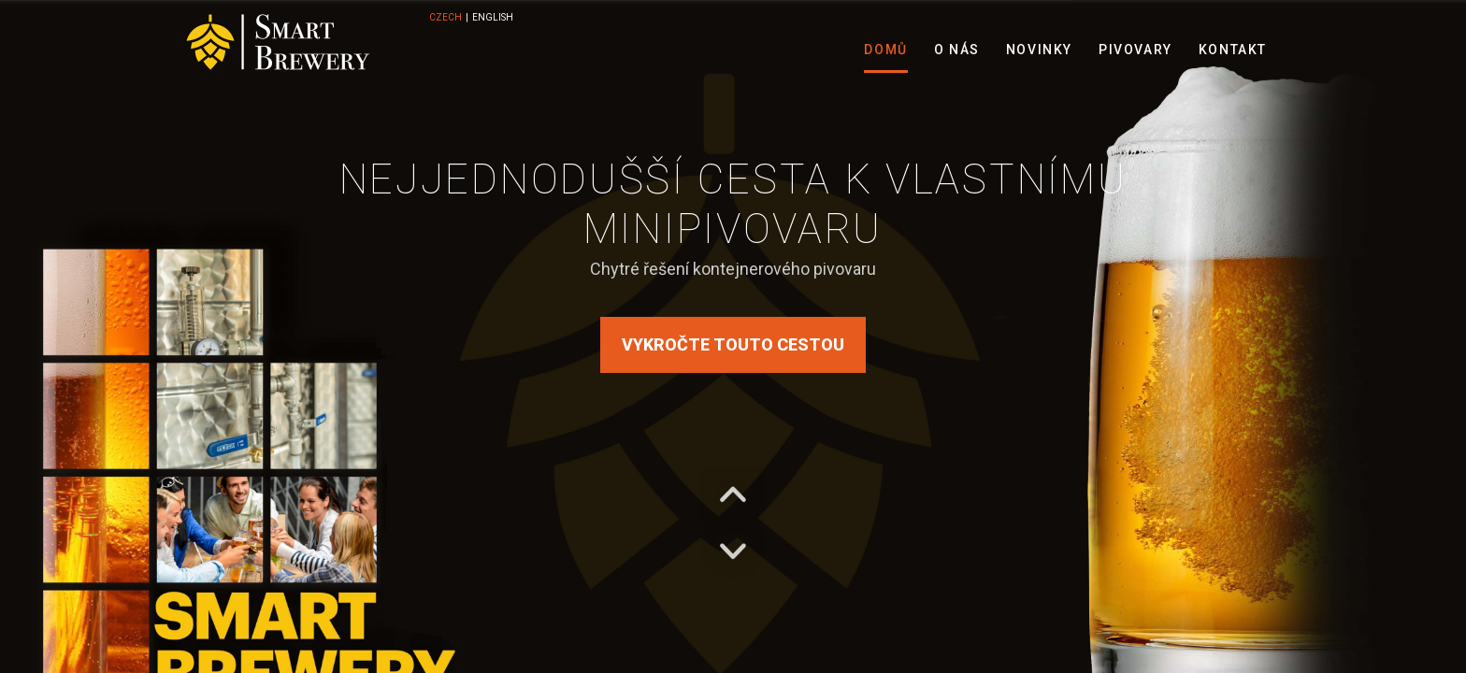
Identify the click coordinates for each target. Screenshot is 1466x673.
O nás (957, 49)
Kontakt (1233, 49)
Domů (885, 49)
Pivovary (1135, 49)
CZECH (445, 17)
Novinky (1039, 49)
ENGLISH (492, 17)
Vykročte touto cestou (733, 344)
